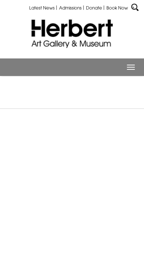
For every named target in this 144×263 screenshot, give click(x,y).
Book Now (117, 8)
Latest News (42, 8)
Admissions (70, 8)
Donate (94, 8)
